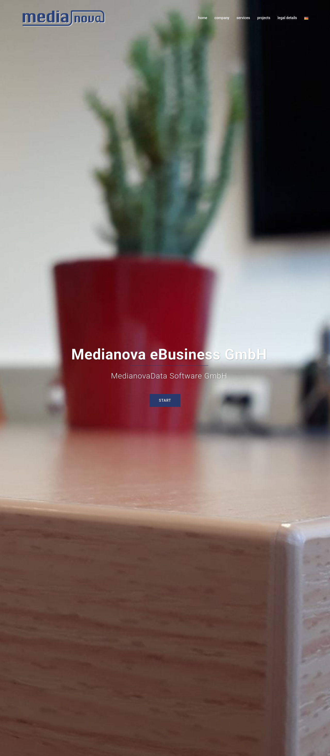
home (202, 18)
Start (165, 400)
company (221, 18)
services (243, 18)
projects (263, 18)
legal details (287, 18)
